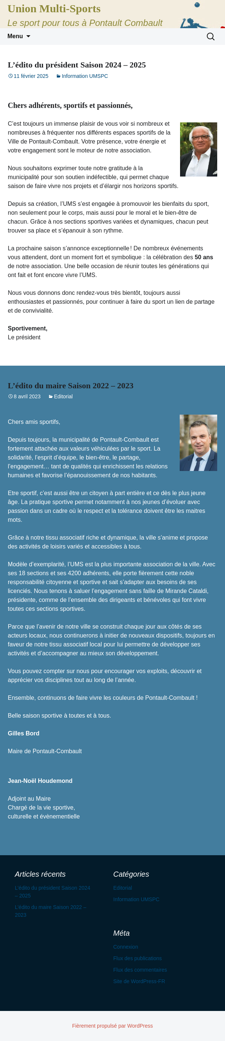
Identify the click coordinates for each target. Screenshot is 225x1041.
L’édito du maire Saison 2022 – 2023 (71, 385)
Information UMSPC (85, 76)
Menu (15, 36)
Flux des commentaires (140, 970)
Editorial (63, 396)
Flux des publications (137, 958)
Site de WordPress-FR (139, 981)
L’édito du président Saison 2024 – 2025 (77, 64)
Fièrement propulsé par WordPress (112, 1026)
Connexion (125, 947)
